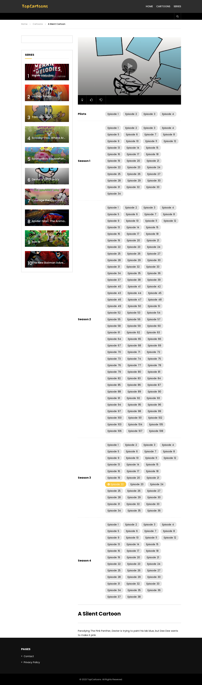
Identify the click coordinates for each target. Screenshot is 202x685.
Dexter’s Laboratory (45, 179)
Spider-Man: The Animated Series (55, 221)
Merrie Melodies (43, 75)
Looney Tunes (41, 96)
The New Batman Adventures (52, 263)
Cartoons (163, 6)
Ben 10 (36, 242)
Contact (29, 656)
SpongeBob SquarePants (49, 159)
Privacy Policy (32, 662)
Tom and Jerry (42, 117)
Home (149, 6)
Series (177, 6)
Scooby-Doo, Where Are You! (52, 138)
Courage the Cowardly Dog (51, 200)
